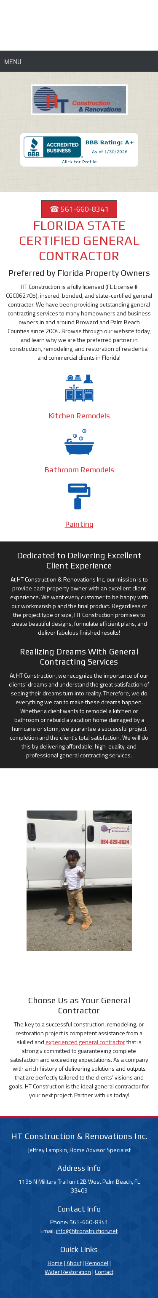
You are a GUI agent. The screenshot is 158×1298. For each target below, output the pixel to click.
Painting (79, 524)
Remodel (96, 1262)
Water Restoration (68, 1271)
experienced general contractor (85, 1041)
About (74, 1262)
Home (55, 1262)
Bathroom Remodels (79, 469)
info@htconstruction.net (87, 1230)
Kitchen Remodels (79, 415)
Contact (104, 1271)
